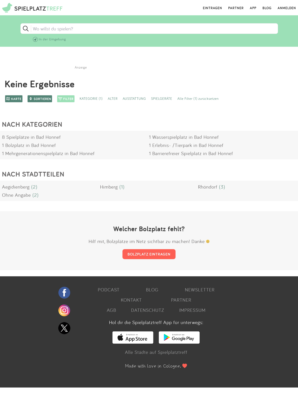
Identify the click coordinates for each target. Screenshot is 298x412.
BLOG (266, 8)
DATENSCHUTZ (147, 310)
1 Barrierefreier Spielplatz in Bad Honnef (191, 153)
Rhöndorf (207, 187)
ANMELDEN (287, 8)
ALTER (113, 98)
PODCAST (109, 290)
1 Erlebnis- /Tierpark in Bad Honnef (186, 145)
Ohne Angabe (16, 195)
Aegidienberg (16, 187)
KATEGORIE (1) (91, 98)
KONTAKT (131, 300)
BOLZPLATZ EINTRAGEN (149, 254)
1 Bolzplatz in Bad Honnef (29, 145)
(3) (222, 187)
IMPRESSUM (192, 310)
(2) (34, 187)
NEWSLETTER (200, 290)
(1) (122, 187)
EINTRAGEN (212, 8)
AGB (111, 310)
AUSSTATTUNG (134, 98)
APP (253, 8)
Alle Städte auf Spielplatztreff (156, 352)
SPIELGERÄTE (161, 98)
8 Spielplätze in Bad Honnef (31, 137)
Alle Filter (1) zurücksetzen (198, 98)
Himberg (109, 187)
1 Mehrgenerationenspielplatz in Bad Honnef (48, 153)
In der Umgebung (52, 39)
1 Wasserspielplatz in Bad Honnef (184, 137)
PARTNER (236, 8)
